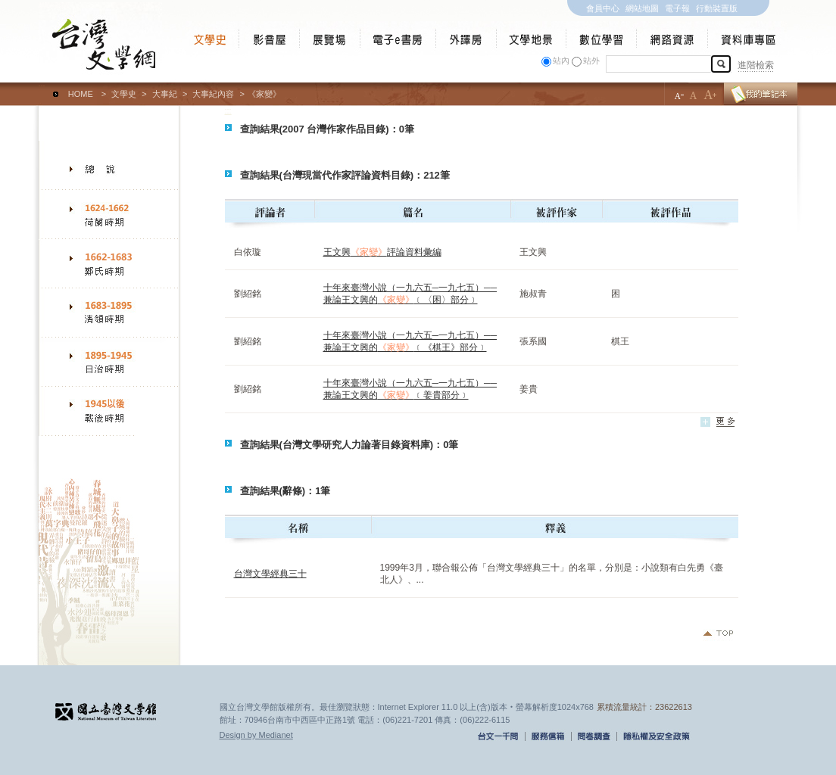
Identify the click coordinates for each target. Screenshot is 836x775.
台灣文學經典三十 (270, 573)
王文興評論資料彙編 (382, 252)
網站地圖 (642, 8)
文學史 (123, 93)
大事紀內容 (213, 93)
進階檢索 (756, 65)
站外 (591, 60)
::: (42, 87)
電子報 (677, 8)
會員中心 (602, 8)
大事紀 (164, 93)
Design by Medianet (256, 734)
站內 (561, 60)
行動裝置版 (717, 8)
